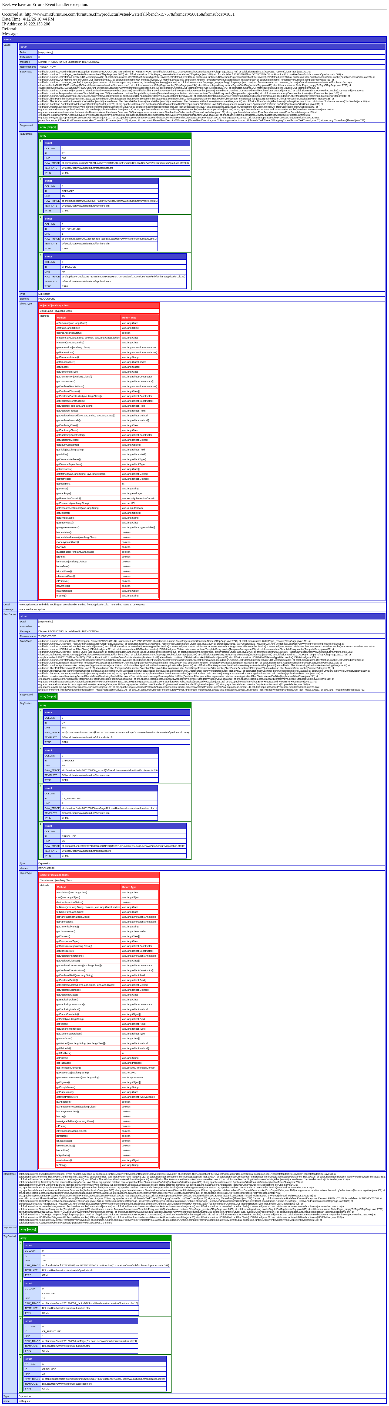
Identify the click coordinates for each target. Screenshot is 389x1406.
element (24, 298)
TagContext (26, 133)
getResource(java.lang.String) (72, 503)
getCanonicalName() (67, 357)
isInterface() (62, 566)
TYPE (48, 172)
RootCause (10, 614)
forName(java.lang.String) (70, 342)
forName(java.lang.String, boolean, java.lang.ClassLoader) (88, 337)
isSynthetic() (63, 586)
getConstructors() (65, 381)
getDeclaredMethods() (68, 420)
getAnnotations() (65, 352)
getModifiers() (63, 483)
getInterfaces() (64, 469)
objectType (26, 303)
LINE (47, 158)
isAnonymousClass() (67, 542)
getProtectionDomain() (68, 498)
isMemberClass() (65, 576)
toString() (61, 595)
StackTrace (26, 71)
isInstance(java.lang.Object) (71, 561)
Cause (7, 45)
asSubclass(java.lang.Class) (71, 323)
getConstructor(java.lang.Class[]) (74, 376)
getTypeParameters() (67, 527)
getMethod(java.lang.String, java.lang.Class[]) (81, 474)
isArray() (61, 547)
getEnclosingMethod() (68, 440)
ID (46, 153)
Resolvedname (28, 66)
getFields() (62, 454)
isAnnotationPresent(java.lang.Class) (76, 537)
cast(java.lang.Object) (68, 328)
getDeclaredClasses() (68, 391)
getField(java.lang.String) (69, 449)
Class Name (46, 311)
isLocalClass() (64, 571)
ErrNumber (26, 57)
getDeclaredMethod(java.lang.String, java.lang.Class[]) (85, 415)
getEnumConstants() (67, 444)
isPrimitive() (62, 581)
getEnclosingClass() (67, 430)
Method (61, 317)
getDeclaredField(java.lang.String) (74, 405)
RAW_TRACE (52, 163)
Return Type (129, 317)
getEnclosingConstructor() (70, 435)
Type (22, 294)
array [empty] (48, 127)
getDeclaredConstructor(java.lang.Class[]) (79, 396)
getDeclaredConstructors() (70, 401)
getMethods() (63, 478)
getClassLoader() (65, 362)
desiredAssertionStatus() (69, 332)
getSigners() (63, 513)
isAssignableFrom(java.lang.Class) (75, 552)
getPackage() (63, 493)
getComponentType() (67, 371)
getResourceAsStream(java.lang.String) (77, 508)
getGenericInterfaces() (68, 459)
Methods (44, 315)
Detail (23, 52)
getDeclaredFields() (67, 410)
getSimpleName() (65, 517)
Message (25, 62)
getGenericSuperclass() (69, 464)
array (43, 135)
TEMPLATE (51, 168)
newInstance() (64, 590)
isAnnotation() (64, 532)
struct (7, 39)
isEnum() (61, 556)
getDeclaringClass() (67, 425)
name (7, 1401)
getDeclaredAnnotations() (70, 386)
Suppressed (26, 125)
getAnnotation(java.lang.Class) (73, 347)
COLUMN (50, 148)
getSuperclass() (64, 522)
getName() (62, 488)
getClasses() (63, 367)
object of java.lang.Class (54, 305)
